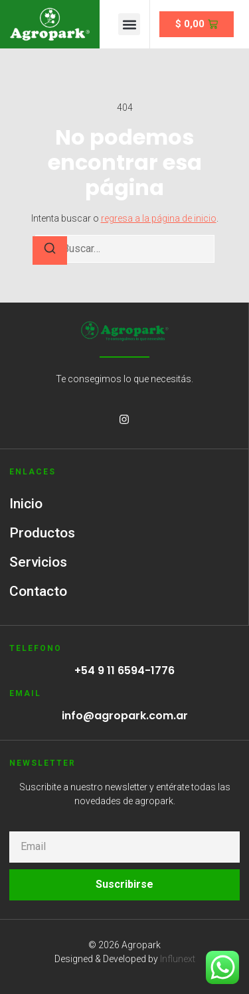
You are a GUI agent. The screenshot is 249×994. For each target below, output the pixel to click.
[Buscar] (50, 250)
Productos (42, 533)
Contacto (38, 591)
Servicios (38, 562)
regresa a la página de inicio (158, 218)
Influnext (177, 959)
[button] (129, 24)
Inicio (25, 504)
